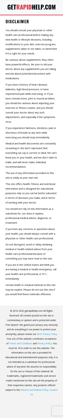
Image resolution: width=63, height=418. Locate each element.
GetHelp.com (31, 6)
